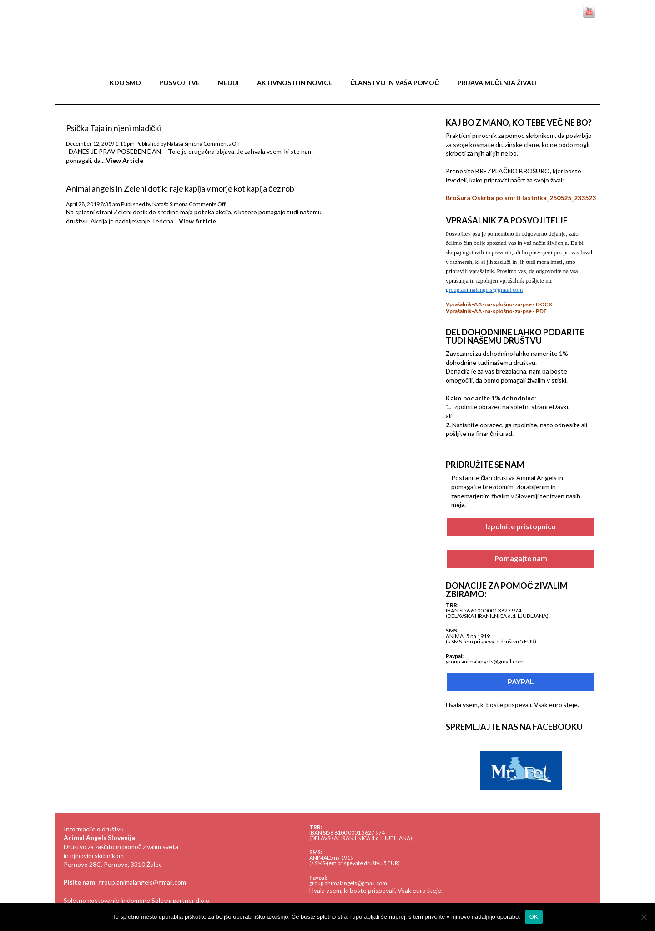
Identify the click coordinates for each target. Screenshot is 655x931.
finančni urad (494, 433)
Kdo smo (125, 82)
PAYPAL (521, 680)
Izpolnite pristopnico (520, 524)
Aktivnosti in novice (294, 82)
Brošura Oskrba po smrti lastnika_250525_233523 (521, 198)
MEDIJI (228, 82)
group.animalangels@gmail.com (142, 882)
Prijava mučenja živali (497, 82)
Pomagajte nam (520, 556)
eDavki (558, 406)
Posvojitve (179, 82)
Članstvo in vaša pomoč (394, 82)
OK (533, 916)
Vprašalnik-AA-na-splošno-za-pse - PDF (496, 311)
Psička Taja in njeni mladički (113, 128)
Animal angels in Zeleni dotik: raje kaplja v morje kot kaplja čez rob (180, 188)
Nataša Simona (184, 143)
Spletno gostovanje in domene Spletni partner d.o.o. (137, 900)
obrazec (491, 425)
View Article (124, 160)
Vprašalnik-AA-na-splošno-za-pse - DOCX (499, 304)
